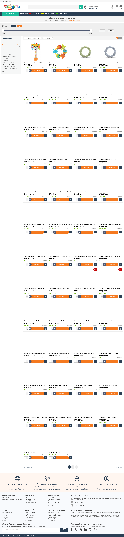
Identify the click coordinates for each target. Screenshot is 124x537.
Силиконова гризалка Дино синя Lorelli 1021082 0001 (59, 288)
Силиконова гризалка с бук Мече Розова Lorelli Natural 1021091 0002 (34, 127)
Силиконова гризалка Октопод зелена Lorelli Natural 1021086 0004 (84, 191)
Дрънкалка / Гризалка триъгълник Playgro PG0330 (60, 62)
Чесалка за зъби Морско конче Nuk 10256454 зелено (108, 385)
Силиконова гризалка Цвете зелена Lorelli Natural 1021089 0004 (85, 127)
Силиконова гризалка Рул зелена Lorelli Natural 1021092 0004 (84, 62)
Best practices (28, 514)
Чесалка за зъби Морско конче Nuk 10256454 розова (83, 385)
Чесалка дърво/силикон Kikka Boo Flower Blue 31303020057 (84, 288)
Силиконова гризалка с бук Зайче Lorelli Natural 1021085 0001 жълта (109, 353)
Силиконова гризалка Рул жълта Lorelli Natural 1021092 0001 (59, 95)
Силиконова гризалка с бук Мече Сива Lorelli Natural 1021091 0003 (110, 95)
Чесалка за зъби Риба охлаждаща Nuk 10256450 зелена (83, 417)
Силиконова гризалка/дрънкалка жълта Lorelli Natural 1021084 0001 (59, 256)
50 (47, 38)
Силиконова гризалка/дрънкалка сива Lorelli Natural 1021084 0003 (110, 224)
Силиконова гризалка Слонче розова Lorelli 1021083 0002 (85, 256)
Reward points (5, 519)
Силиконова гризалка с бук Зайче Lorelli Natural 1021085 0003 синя (59, 353)
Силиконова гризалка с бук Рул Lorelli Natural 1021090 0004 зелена (33, 321)
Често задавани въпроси (55, 504)
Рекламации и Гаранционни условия (12, 499)
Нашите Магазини (7, 512)
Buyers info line (52, 519)
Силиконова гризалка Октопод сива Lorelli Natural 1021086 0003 (110, 191)
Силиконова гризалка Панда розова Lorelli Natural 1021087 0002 (35, 191)
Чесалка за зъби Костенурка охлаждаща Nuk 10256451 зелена (35, 385)
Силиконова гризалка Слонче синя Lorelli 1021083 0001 (109, 256)
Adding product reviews (54, 515)
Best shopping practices (54, 514)
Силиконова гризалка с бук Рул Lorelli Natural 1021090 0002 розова (83, 321)
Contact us (4, 514)
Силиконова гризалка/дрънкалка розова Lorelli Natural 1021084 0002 (34, 256)
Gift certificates (6, 515)
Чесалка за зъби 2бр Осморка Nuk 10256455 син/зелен (35, 417)
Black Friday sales (29, 515)
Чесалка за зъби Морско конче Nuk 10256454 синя (58, 385)
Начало (45, 20)
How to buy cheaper (30, 512)
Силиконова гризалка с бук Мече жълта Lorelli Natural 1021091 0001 (59, 127)
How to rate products (53, 512)
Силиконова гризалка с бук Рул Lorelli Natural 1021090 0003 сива (58, 321)
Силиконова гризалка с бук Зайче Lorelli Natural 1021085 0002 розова (84, 353)
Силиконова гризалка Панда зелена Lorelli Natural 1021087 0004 (85, 159)
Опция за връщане (53, 500)
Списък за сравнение (31, 502)
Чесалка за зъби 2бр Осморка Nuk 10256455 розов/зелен (60, 417)
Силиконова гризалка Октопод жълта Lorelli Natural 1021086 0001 (60, 224)
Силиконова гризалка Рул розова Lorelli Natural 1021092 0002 (34, 95)
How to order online (30, 517)
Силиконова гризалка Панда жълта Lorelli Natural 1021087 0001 (60, 191)
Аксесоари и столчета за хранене (58, 20)
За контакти (51, 497)
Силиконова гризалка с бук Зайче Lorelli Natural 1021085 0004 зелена (34, 353)
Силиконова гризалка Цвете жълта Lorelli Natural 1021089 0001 (59, 159)
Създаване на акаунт (31, 499)
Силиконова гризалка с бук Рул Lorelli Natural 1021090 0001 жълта (108, 321)
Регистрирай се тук (7, 497)
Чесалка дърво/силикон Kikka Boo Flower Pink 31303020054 (109, 288)
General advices (29, 520)
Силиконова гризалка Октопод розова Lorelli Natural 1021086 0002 (34, 224)
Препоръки (51, 505)
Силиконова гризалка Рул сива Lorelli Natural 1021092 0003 (108, 62)
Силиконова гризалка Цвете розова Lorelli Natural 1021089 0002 (35, 159)
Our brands (5, 517)
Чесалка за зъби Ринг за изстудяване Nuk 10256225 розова (34, 450)
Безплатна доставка (53, 502)
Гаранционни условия (54, 499)
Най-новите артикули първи (32, 38)
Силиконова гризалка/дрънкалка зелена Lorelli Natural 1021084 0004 (84, 224)
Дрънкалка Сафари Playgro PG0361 (33, 62)
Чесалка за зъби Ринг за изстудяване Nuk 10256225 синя (59, 450)
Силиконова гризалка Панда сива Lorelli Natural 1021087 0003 (109, 159)
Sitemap (4, 520)
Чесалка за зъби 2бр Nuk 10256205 (108, 417)
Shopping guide (52, 517)
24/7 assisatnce (52, 520)
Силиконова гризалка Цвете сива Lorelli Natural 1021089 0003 (109, 127)
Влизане (27, 497)
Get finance (28, 519)
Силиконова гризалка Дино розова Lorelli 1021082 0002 (34, 288)
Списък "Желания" (30, 500)
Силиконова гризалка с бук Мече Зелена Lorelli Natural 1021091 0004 (84, 95)
